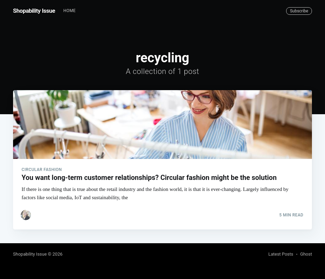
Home (69, 10)
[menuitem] (69, 11)
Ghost (306, 254)
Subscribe (299, 11)
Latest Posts (280, 254)
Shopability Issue (34, 10)
